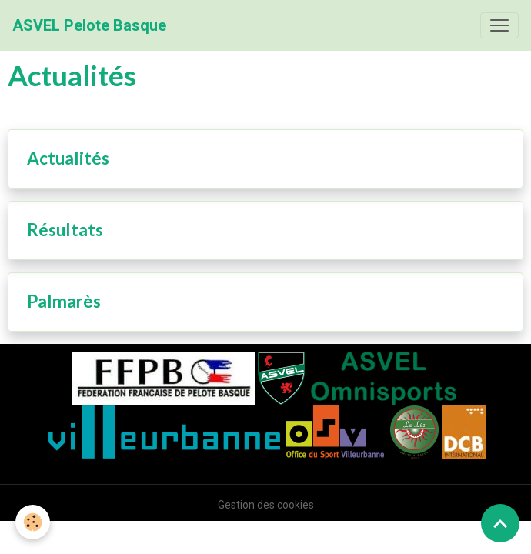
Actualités (68, 159)
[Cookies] (32, 522)
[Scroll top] (500, 523)
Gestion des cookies (266, 505)
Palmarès (64, 302)
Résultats (65, 230)
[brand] (89, 25)
